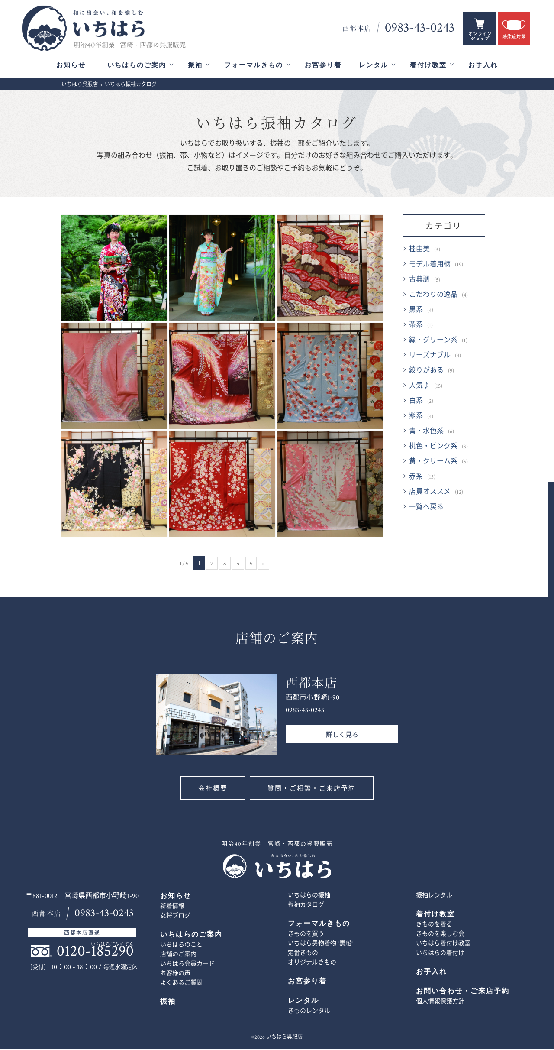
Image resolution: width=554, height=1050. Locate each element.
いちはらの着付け (440, 954)
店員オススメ (430, 492)
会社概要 (212, 789)
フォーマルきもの (253, 65)
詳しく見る (342, 736)
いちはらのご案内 (136, 65)
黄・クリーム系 (433, 462)
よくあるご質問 (181, 984)
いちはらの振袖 (309, 896)
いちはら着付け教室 (443, 944)
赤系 (416, 477)
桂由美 (419, 250)
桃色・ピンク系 (433, 447)
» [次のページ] (263, 564)
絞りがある (426, 371)
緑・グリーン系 (433, 341)
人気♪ (419, 386)
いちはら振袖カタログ (277, 124)
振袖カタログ (306, 906)
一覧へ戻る (426, 507)
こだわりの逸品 (433, 295)
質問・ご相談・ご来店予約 (312, 789)
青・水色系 (426, 432)
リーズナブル (430, 356)
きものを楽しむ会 (440, 935)
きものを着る (434, 925)
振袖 (195, 65)
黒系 (416, 310)
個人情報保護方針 (440, 1002)
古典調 (419, 280)
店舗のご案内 (178, 955)
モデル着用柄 (430, 265)
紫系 (416, 416)
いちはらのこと (181, 946)
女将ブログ (175, 916)
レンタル (373, 65)
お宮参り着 (323, 65)
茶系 (416, 326)
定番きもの (303, 954)
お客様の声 (175, 974)
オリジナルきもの (312, 963)
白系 (416, 401)
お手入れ (483, 65)
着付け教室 (428, 65)
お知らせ (71, 65)
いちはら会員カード (187, 965)
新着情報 (172, 907)
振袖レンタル (434, 896)
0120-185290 (95, 952)
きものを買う (306, 935)
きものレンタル (309, 1012)
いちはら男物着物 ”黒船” (320, 944)
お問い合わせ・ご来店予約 (539, 568)
